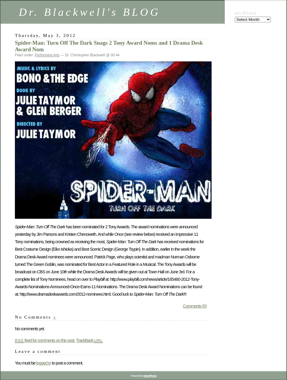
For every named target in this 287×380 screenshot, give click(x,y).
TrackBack (89, 340)
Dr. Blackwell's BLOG (89, 12)
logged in (43, 363)
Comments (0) (195, 306)
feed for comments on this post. (45, 340)
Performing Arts (47, 55)
